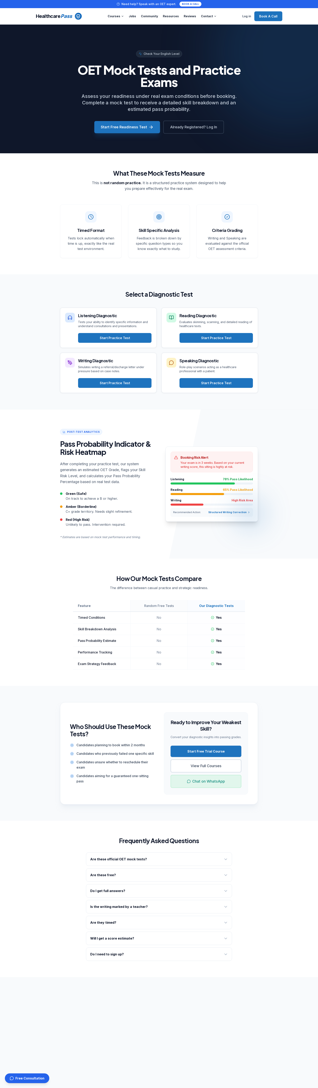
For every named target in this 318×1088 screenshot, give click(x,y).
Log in (246, 16)
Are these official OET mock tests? (159, 859)
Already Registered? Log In (193, 127)
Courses (116, 16)
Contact (209, 16)
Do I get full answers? (159, 891)
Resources (171, 16)
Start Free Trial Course (206, 751)
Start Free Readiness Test (127, 127)
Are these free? (159, 875)
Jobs (132, 16)
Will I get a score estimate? (159, 938)
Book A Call (268, 16)
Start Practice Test (115, 338)
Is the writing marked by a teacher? (159, 907)
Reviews (190, 16)
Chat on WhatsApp (206, 781)
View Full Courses (206, 766)
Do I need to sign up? (159, 954)
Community (149, 16)
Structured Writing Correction (229, 512)
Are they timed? (159, 922)
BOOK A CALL (190, 3)
